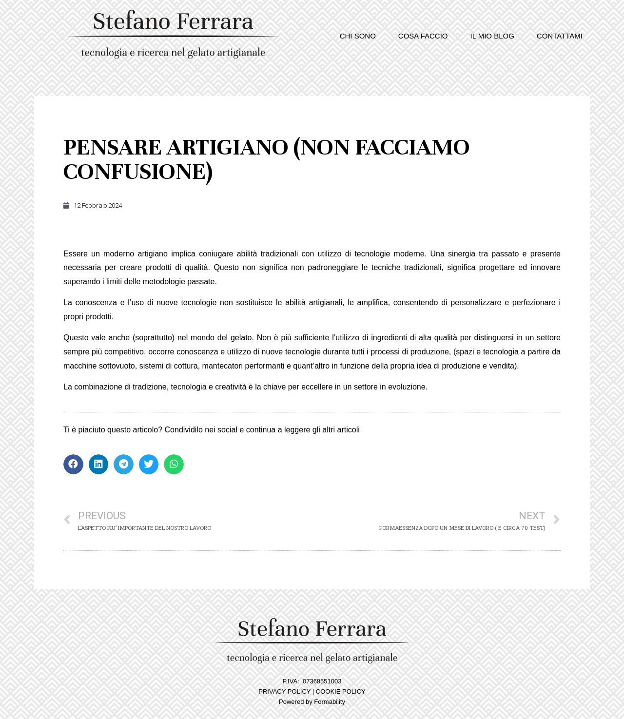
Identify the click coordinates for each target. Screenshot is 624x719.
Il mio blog (492, 36)
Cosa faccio (423, 36)
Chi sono (358, 36)
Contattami (560, 36)
